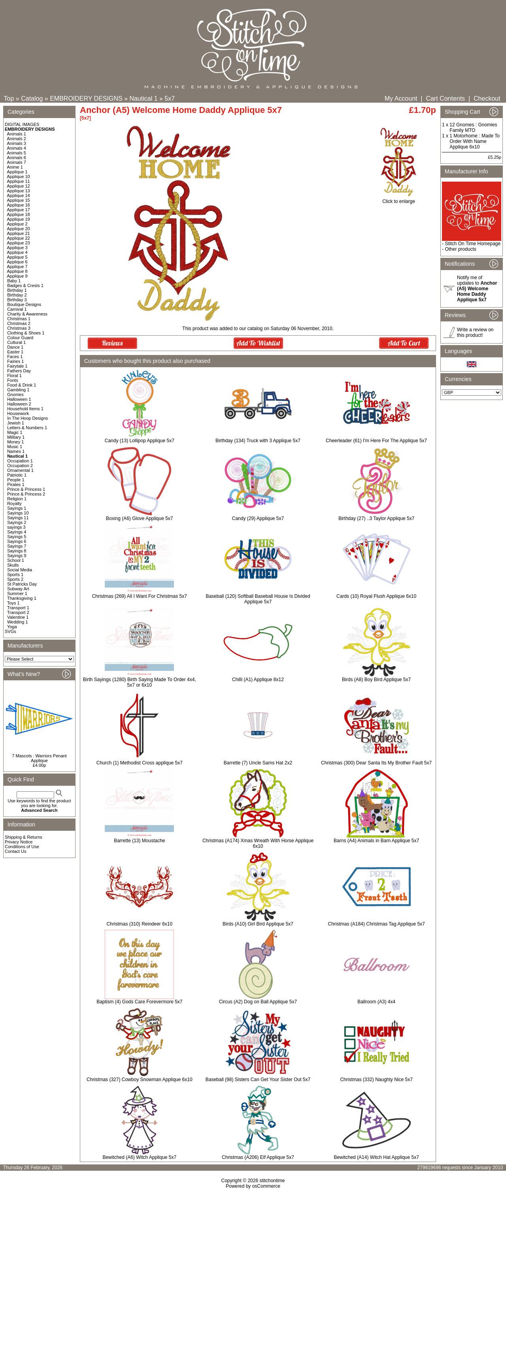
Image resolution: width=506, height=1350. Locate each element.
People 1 (15, 479)
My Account (401, 98)
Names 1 (16, 451)
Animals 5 (16, 152)
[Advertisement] (253, 1257)
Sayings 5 (16, 536)
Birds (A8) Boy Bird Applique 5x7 (376, 679)
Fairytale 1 (17, 366)
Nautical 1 (143, 98)
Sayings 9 (16, 555)
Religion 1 (16, 498)
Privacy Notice (18, 841)
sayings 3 (16, 527)
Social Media (19, 569)
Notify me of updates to (477, 288)
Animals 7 (16, 162)
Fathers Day (19, 370)
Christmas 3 (18, 328)
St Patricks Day (22, 584)
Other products (460, 249)
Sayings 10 (17, 513)
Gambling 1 (18, 389)
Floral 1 (14, 375)
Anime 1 (15, 167)
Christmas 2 (18, 323)
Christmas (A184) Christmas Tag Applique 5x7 (376, 924)
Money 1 (15, 441)
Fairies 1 (15, 361)
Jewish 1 (15, 423)
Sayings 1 (16, 508)
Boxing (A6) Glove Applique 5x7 (139, 518)
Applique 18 (18, 214)
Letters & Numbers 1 (27, 427)
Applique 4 (17, 252)
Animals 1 (16, 133)
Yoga (12, 626)
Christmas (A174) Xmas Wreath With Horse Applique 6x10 (257, 843)
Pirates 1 (15, 484)
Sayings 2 (16, 522)
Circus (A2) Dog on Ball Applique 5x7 (258, 1002)
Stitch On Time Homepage (472, 243)
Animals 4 (16, 148)
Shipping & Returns (23, 837)
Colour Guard (20, 337)
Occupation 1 (20, 460)
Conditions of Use (22, 846)
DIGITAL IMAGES (22, 124)
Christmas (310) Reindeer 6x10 (139, 924)
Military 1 (16, 437)
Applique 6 (17, 261)
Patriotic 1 (16, 475)
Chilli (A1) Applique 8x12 (258, 679)
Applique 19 (18, 219)
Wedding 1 (17, 622)
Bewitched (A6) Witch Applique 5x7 (139, 1157)
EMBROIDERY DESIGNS (86, 98)
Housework (18, 413)
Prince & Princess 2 (26, 494)
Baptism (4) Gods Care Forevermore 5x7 (139, 1002)
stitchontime (272, 1180)
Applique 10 (18, 176)
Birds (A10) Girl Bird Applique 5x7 (258, 924)
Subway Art (18, 588)
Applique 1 (17, 171)
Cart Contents (445, 98)
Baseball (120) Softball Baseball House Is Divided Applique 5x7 (258, 599)
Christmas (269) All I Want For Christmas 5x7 (139, 596)
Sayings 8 (16, 550)
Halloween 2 (19, 404)
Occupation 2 (20, 465)
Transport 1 (18, 607)
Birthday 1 (17, 290)
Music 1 (14, 446)
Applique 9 (17, 276)
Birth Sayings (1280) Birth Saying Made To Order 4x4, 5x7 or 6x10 (139, 682)
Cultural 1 (16, 342)
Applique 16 (18, 205)
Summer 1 (17, 593)
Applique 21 (18, 233)
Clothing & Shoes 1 (25, 332)
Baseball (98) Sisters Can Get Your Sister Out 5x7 (258, 1079)
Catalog (32, 98)
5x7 (169, 98)
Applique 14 (18, 195)
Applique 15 (18, 200)
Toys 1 (13, 603)
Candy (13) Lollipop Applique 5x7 (139, 440)
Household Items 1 (25, 408)
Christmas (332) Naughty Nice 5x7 (376, 1079)
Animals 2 (16, 138)
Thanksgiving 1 (21, 598)
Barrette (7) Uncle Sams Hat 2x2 (258, 763)
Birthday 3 (17, 299)
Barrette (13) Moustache (139, 840)
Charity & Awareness (27, 314)
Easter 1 (15, 351)
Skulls (13, 565)
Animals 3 (16, 143)
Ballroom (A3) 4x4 (376, 1002)
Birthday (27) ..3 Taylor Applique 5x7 (376, 518)
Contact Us (15, 851)
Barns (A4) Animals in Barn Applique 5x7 (376, 840)
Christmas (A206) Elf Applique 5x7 (258, 1157)
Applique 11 (18, 181)
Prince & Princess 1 (26, 489)
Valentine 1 (17, 617)
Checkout (487, 98)
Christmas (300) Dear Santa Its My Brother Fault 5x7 (376, 763)
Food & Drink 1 (21, 385)
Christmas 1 (18, 318)
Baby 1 (14, 280)
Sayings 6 (16, 541)
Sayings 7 (16, 546)
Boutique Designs (24, 304)
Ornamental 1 (20, 470)
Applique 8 (17, 271)
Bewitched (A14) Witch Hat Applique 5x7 (376, 1157)
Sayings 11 (17, 517)
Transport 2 (18, 612)
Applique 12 (18, 186)
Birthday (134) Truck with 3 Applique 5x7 (257, 440)
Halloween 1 (19, 399)
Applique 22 (18, 238)
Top (9, 98)
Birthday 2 (17, 295)
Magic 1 (15, 432)
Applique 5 (17, 257)
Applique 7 (17, 266)
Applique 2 (17, 224)
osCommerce (266, 1186)
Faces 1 (15, 356)
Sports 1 (15, 574)
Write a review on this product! (475, 332)
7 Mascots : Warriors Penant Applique (39, 758)
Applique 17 (18, 209)
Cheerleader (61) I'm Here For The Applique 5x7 (376, 440)
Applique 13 (18, 190)
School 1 (15, 560)
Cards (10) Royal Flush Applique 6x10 (376, 596)
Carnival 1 (17, 309)
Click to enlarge (398, 199)
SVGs (10, 631)
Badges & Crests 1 (25, 285)
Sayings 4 (16, 531)
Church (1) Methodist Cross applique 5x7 (139, 763)
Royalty (14, 503)
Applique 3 (17, 247)
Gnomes (15, 394)
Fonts (12, 380)
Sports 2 (15, 579)
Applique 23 (18, 242)
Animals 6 (16, 157)
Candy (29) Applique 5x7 (258, 518)
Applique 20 (18, 228)
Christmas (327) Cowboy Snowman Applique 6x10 (139, 1079)
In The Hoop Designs (27, 418)
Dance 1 (15, 347)
